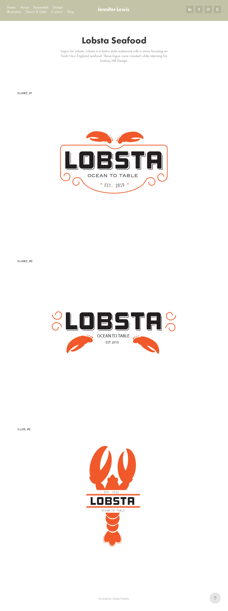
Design (58, 7)
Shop (70, 11)
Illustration (14, 11)
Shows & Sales (36, 11)
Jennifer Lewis (113, 9)
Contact (56, 11)
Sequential (40, 7)
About (24, 7)
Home (11, 7)
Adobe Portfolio (120, 598)
